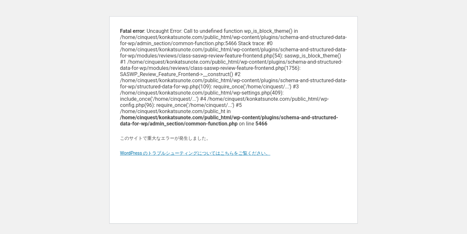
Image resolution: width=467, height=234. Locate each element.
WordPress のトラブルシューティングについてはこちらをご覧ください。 (195, 153)
